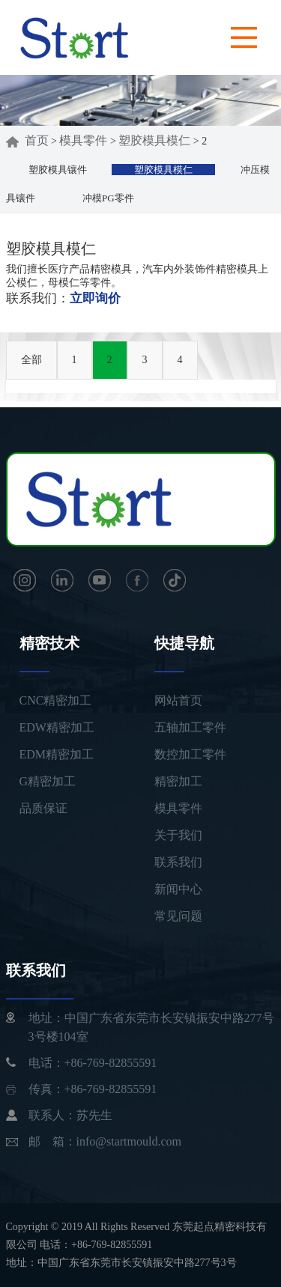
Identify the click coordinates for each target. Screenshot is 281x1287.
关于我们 (178, 835)
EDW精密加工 (56, 727)
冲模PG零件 (108, 198)
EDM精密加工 (56, 754)
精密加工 (178, 781)
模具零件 (83, 140)
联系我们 (178, 862)
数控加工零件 (190, 754)
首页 (27, 140)
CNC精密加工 (55, 700)
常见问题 (178, 916)
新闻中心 (178, 889)
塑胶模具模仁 (154, 140)
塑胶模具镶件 (57, 169)
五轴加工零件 (190, 727)
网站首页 (178, 700)
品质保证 (43, 808)
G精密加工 (47, 781)
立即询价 (95, 298)
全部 (31, 359)
